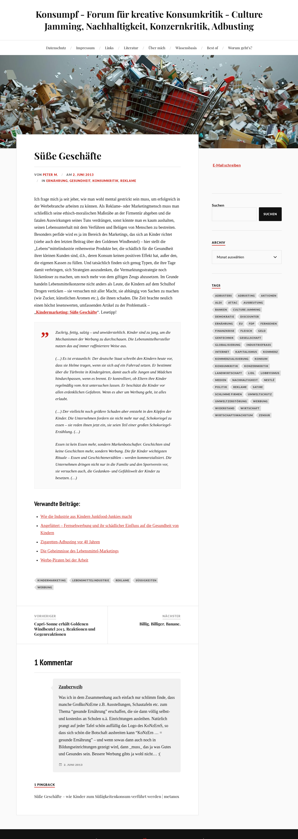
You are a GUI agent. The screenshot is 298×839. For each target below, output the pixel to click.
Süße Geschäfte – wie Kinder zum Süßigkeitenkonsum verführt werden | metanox (106, 796)
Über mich (157, 47)
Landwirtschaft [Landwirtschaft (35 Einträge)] (228, 372)
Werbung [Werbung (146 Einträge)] (260, 400)
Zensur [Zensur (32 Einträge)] (264, 414)
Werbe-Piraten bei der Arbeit (64, 560)
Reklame (128, 181)
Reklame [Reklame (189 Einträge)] (240, 386)
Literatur (131, 47)
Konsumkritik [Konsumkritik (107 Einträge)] (226, 365)
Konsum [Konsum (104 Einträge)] (261, 358)
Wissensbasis (186, 47)
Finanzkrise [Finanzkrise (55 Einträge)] (224, 330)
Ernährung (57, 181)
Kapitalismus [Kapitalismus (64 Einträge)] (246, 351)
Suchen (218, 205)
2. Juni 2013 (83, 175)
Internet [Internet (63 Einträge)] (222, 351)
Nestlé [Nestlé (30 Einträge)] (269, 379)
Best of (212, 47)
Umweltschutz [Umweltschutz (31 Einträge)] (260, 393)
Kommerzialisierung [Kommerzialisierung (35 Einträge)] (232, 358)
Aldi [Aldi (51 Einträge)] (218, 302)
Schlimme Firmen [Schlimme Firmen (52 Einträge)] (228, 393)
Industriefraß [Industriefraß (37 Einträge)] (259, 344)
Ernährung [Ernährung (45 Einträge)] (224, 323)
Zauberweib (70, 687)
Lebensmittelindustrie (90, 580)
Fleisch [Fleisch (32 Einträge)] (246, 330)
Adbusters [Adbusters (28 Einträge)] (223, 295)
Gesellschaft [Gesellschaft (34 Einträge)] (250, 337)
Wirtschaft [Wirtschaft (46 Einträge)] (250, 407)
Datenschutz (56, 47)
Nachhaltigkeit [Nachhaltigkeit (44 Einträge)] (245, 379)
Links (109, 47)
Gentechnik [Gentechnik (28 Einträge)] (224, 337)
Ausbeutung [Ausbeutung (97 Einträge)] (253, 302)
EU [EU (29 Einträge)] (241, 323)
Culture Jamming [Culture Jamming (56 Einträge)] (247, 309)
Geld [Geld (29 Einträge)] (262, 330)
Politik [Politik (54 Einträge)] (221, 386)
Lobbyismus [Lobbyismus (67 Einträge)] (270, 372)
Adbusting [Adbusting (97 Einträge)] (246, 295)
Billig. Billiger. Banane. (160, 623)
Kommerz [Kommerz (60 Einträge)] (270, 351)
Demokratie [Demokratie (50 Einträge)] (224, 316)
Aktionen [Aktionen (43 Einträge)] (268, 295)
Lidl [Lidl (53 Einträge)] (251, 372)
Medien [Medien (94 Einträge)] (220, 379)
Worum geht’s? (240, 47)
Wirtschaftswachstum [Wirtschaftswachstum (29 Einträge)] (234, 414)
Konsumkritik (105, 181)
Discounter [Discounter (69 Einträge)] (249, 316)
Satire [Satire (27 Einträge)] (258, 386)
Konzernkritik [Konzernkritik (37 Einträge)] (256, 365)
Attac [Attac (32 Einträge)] (232, 302)
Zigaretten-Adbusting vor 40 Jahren (70, 542)
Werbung (44, 587)
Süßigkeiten (146, 580)
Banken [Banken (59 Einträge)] (221, 309)
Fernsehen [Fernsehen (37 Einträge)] (269, 323)
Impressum (85, 47)
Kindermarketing (51, 580)
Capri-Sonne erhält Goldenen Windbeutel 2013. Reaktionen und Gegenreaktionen (64, 629)
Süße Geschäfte (70, 155)
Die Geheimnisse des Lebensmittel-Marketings (80, 551)
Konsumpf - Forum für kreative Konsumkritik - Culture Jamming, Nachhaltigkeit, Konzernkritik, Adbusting (149, 20)
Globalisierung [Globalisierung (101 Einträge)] (227, 344)
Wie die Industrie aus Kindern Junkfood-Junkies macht (86, 516)
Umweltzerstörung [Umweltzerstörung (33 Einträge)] (231, 400)
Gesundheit (80, 181)
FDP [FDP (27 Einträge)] (251, 323)
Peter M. (50, 175)
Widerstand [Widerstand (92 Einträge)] (224, 407)
